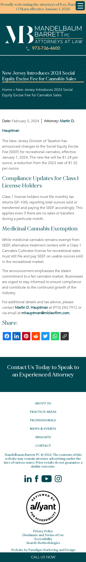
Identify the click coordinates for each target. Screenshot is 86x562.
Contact (43, 445)
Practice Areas (43, 411)
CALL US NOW (43, 557)
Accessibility (43, 539)
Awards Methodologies (43, 543)
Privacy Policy (43, 531)
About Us (43, 403)
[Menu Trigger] (80, 5)
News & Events (43, 428)
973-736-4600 (43, 48)
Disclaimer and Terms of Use (43, 535)
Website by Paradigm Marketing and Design (43, 550)
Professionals (43, 420)
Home (7, 89)
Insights (43, 437)
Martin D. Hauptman (31, 307)
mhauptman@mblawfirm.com (45, 313)
